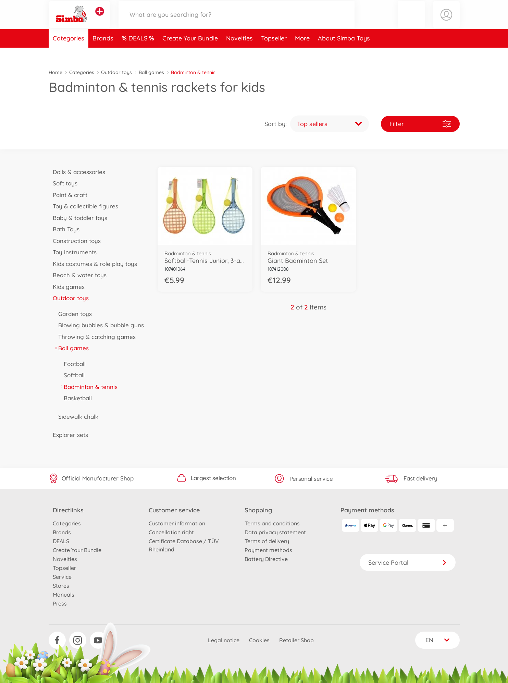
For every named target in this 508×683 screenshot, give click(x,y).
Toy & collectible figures (84, 206)
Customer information (177, 523)
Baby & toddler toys (78, 217)
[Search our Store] (237, 21)
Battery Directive (266, 559)
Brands (102, 53)
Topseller (274, 53)
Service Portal (407, 562)
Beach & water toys (78, 275)
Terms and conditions (272, 523)
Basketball (76, 398)
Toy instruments (73, 252)
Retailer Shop (296, 640)
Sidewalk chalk (76, 416)
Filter (420, 124)
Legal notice (223, 640)
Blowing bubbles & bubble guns (99, 325)
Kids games (67, 286)
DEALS (138, 53)
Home (55, 72)
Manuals (63, 594)
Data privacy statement (275, 532)
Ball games (151, 72)
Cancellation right (171, 532)
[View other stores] (99, 18)
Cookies (259, 640)
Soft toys (63, 183)
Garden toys (73, 313)
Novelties (239, 53)
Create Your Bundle (190, 53)
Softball (72, 375)
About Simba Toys (344, 53)
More (302, 53)
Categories (68, 53)
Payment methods (268, 550)
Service (62, 576)
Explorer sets (68, 434)
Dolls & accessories (77, 171)
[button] (411, 21)
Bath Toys (64, 229)
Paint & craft (68, 194)
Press (60, 603)
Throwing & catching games (95, 336)
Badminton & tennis (89, 386)
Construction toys (75, 240)
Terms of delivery (267, 541)
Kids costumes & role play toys (93, 263)
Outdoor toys (116, 72)
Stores (61, 585)
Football (73, 363)
